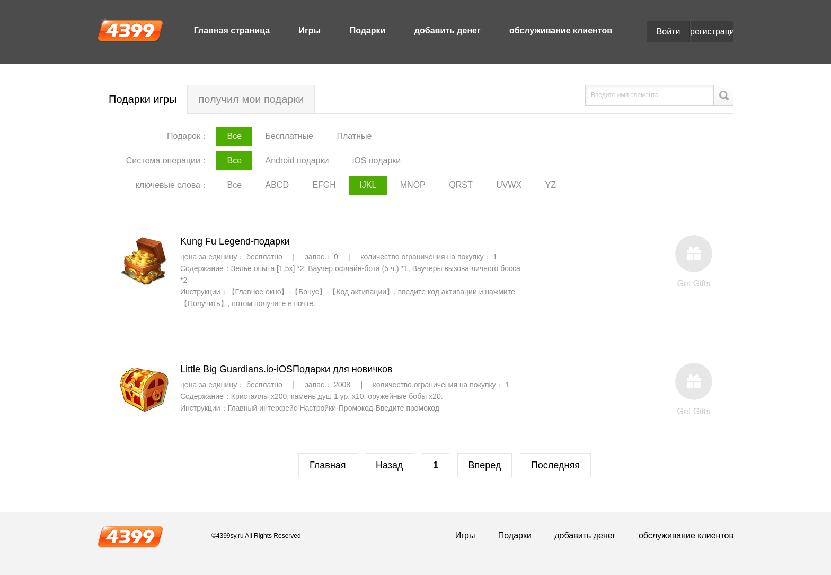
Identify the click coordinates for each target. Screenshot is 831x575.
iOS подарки (376, 160)
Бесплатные (289, 136)
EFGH (323, 184)
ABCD (276, 184)
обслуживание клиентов (560, 30)
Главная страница (232, 30)
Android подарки (297, 160)
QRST (460, 184)
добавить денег (447, 30)
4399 (130, 29)
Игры (310, 30)
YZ (550, 184)
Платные (354, 136)
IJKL (367, 184)
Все (234, 136)
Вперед (484, 465)
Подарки (368, 30)
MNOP (413, 184)
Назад (389, 465)
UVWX (508, 184)
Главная (328, 465)
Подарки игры (142, 99)
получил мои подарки (251, 99)
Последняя (555, 465)
